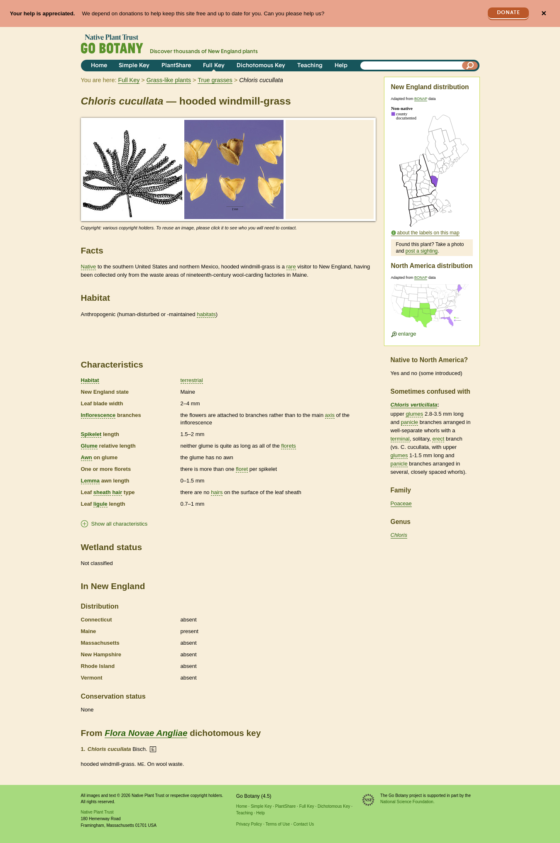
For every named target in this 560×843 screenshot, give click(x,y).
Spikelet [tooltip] (91, 434)
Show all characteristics (119, 524)
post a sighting (422, 251)
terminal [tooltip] (400, 439)
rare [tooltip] (291, 266)
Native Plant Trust (97, 812)
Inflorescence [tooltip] (98, 415)
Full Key (214, 66)
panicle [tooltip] (409, 422)
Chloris (399, 535)
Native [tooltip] (88, 266)
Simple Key (134, 66)
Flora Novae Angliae (146, 733)
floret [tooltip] (242, 469)
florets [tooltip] (288, 446)
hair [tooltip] (117, 492)
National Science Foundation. (407, 801)
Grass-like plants (169, 80)
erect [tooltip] (438, 439)
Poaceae (401, 503)
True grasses (215, 80)
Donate (508, 12)
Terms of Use (277, 824)
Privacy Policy (249, 824)
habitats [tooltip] (206, 314)
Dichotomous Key (261, 66)
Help (341, 66)
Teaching (310, 66)
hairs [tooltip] (217, 492)
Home (99, 66)
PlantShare (176, 66)
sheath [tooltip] (102, 492)
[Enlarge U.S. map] (431, 308)
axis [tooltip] (330, 415)
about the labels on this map (428, 233)
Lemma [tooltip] (90, 481)
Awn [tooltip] (86, 457)
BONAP (420, 99)
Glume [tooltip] (89, 446)
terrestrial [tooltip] (192, 380)
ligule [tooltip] (100, 504)
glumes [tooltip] (414, 414)
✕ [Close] (543, 13)
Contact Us (303, 824)
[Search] (470, 65)
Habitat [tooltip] (90, 380)
